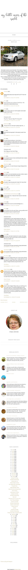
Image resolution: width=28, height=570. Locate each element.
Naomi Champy (7, 269)
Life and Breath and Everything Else (11, 193)
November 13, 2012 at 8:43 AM (12, 297)
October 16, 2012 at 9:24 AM (11, 169)
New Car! (14, 497)
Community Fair (11, 424)
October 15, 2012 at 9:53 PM (11, 113)
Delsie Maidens (7, 229)
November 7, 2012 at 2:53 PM (11, 281)
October (13, 476)
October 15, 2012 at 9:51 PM (11, 105)
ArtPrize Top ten (14, 506)
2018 (13, 462)
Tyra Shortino (6, 249)
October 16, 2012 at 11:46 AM (12, 177)
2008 (13, 533)
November (14, 475)
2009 (13, 531)
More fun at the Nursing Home (15, 489)
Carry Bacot (6, 295)
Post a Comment (4, 300)
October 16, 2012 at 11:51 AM (12, 184)
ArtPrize (14, 508)
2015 (13, 467)
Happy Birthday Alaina (14, 487)
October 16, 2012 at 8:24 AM (11, 161)
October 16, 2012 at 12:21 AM (12, 127)
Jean (5, 156)
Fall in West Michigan (14, 500)
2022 (13, 456)
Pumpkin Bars (14, 486)
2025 (13, 451)
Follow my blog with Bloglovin (6, 561)
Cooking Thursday (12, 407)
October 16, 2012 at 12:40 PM (12, 190)
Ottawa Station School (14, 482)
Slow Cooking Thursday (13, 390)
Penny (5, 187)
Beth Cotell (6, 180)
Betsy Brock (6, 164)
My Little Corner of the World (14, 17)
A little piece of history (14, 492)
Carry (5, 284)
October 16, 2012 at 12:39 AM (12, 135)
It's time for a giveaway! (14, 399)
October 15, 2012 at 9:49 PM (11, 97)
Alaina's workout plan (14, 504)
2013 (13, 470)
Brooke (5, 172)
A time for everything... (13, 433)
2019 (13, 460)
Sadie (5, 202)
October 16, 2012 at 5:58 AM (11, 146)
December (14, 473)
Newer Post (23, 302)
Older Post (4, 302)
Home (14, 35)
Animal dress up (14, 481)
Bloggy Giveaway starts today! (16, 355)
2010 (13, 530)
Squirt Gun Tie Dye (12, 382)
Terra (5, 100)
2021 (13, 457)
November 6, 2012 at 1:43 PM (11, 266)
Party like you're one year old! (14, 498)
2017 (13, 464)
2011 (13, 528)
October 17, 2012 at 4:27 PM (11, 231)
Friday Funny (10, 373)
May (14, 520)
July (13, 517)
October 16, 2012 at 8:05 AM (11, 153)
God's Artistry (14, 490)
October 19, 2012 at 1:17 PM (11, 246)
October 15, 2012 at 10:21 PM (12, 120)
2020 (13, 459)
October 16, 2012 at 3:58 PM (11, 205)
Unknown (6, 91)
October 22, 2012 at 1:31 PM (11, 252)
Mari (5, 130)
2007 (13, 534)
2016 (13, 465)
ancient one (6, 123)
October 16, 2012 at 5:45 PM (11, 213)
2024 (13, 453)
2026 (13, 449)
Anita (5, 109)
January (13, 526)
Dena (5, 208)
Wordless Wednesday (14, 479)
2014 (13, 468)
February (14, 525)
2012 (13, 471)
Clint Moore (6, 255)
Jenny (5, 234)
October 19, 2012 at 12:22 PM (12, 240)
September (14, 514)
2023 (13, 454)
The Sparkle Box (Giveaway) (14, 484)
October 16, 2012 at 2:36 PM (11, 198)
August (13, 515)
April (14, 522)
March (13, 523)
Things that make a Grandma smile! (14, 512)
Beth (5, 138)
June (14, 519)
